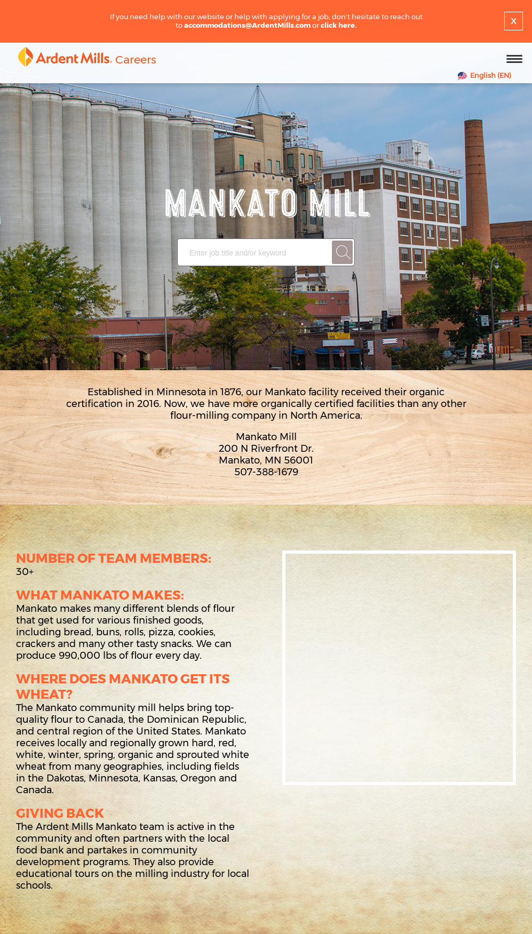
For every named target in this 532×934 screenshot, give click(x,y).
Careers (135, 59)
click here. (338, 25)
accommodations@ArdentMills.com (247, 25)
